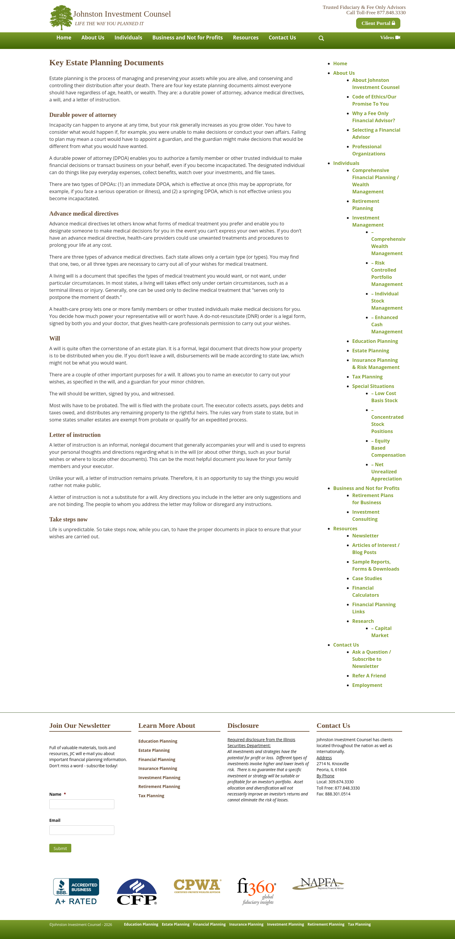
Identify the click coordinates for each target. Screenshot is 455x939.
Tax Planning (367, 376)
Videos (390, 37)
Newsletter (365, 535)
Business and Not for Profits (187, 37)
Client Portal (378, 23)
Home (63, 37)
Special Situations (373, 386)
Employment (367, 685)
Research (363, 621)
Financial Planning (156, 759)
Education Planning (375, 341)
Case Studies (367, 578)
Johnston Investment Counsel (122, 13)
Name (57, 794)
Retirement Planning (159, 786)
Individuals (128, 37)
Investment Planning (159, 777)
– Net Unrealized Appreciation (386, 471)
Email (54, 820)
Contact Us (282, 37)
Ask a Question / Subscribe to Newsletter (371, 659)
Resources (245, 37)
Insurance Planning (157, 768)
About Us (92, 37)
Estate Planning (370, 350)
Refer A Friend (369, 675)
